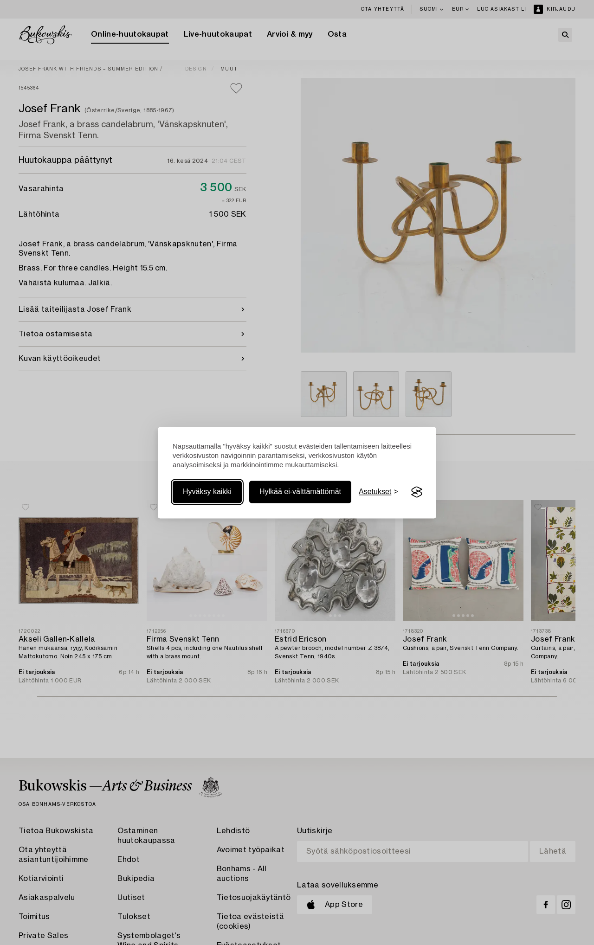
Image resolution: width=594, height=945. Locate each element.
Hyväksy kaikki (207, 492)
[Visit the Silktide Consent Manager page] (417, 492)
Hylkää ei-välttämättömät (300, 492)
